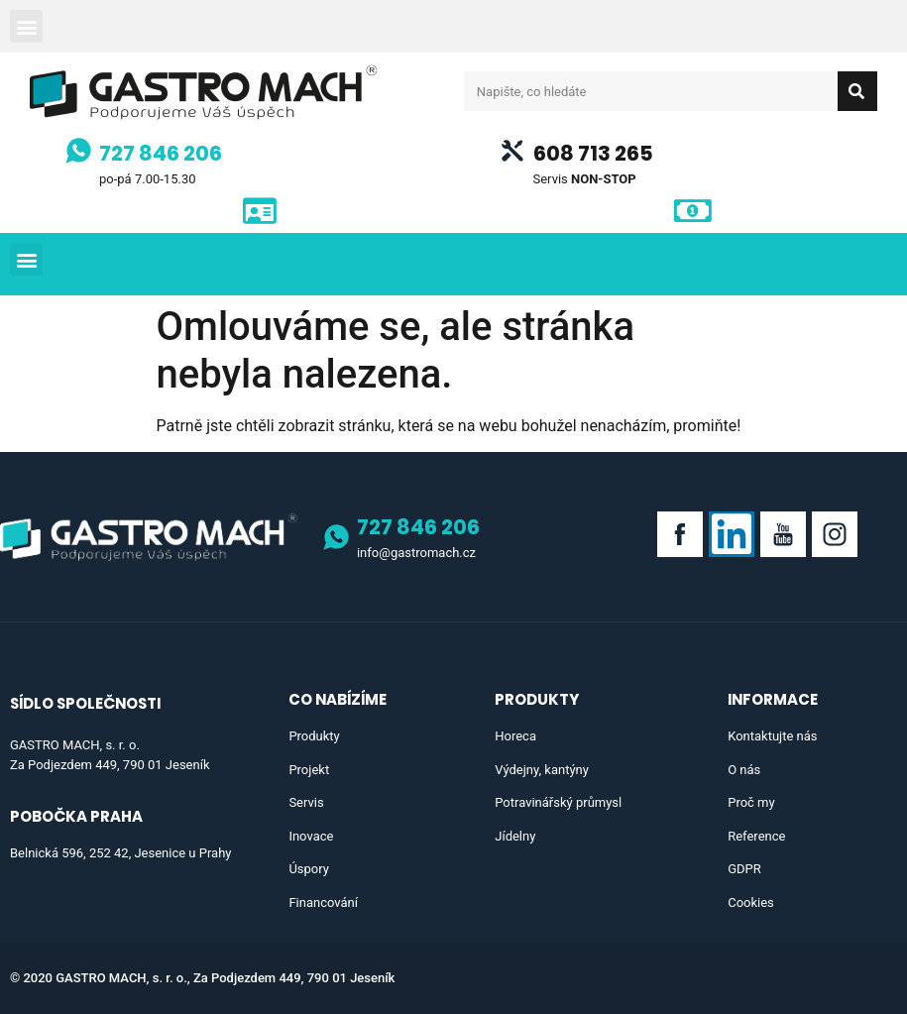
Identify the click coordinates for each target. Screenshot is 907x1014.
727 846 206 (160, 153)
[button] (26, 26)
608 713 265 (593, 153)
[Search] (857, 91)
